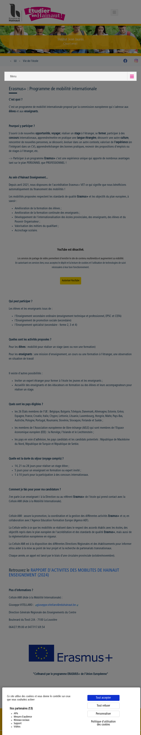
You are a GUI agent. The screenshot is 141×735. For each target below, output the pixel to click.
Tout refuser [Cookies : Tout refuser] (103, 705)
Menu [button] (13, 76)
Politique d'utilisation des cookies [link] (103, 723)
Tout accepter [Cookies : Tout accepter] (103, 697)
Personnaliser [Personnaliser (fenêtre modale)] (103, 713)
